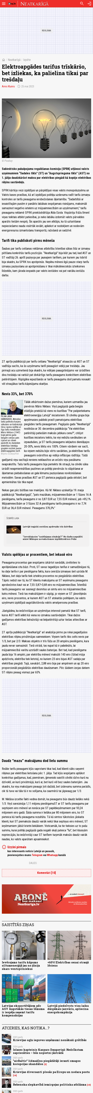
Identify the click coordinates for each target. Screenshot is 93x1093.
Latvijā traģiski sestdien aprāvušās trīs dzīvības (48, 526)
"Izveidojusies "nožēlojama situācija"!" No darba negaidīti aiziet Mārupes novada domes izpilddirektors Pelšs (53, 537)
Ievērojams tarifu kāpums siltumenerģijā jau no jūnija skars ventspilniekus (21, 966)
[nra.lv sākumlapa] (12, 4)
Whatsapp (52, 855)
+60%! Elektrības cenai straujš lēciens (68, 964)
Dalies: (33, 863)
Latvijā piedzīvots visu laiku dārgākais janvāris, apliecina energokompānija (68, 1009)
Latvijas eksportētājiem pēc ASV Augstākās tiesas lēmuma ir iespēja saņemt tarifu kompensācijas (23, 1010)
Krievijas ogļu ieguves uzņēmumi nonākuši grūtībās (50, 1040)
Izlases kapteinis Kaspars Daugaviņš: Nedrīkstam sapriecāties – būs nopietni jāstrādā (48, 1051)
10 (89, 1085)
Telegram (37, 855)
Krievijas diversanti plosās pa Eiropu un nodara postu (51, 1072)
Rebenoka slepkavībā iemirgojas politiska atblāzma (49, 1084)
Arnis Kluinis (8, 86)
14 (15, 1075)
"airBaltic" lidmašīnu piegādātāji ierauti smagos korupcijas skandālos (47, 1062)
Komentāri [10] (46, 873)
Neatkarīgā (14, 60)
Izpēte (27, 60)
